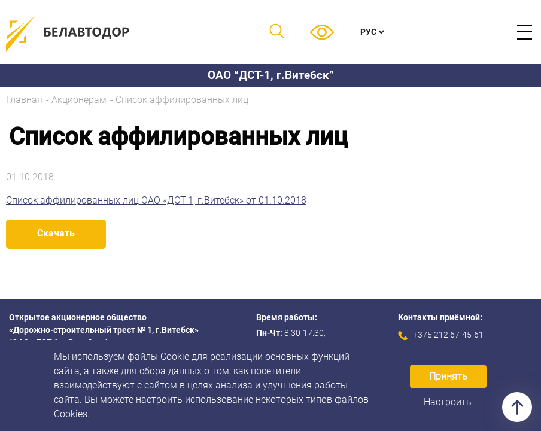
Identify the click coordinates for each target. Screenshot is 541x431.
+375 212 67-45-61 (448, 334)
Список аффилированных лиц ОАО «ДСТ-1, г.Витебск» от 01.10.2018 (156, 200)
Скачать (56, 233)
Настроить (448, 402)
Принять (448, 376)
